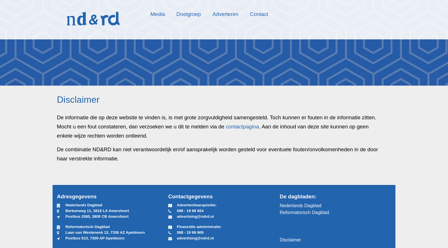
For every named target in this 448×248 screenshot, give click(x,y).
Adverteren (225, 14)
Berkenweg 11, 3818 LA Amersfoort (97, 211)
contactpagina (242, 127)
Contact (259, 14)
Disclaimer (290, 239)
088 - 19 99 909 (190, 232)
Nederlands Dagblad (300, 205)
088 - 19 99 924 (190, 211)
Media (158, 14)
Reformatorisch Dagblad (304, 212)
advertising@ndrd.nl (195, 216)
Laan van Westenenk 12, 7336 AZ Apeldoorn (105, 232)
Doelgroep (188, 14)
